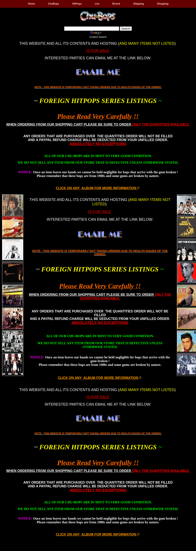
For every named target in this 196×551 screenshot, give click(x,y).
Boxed (116, 3)
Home (31, 3)
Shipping (138, 3)
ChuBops (53, 3)
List (97, 3)
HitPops (77, 3)
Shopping (162, 3)
